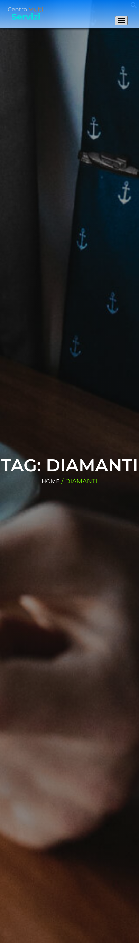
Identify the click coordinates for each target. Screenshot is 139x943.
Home (50, 481)
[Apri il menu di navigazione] (121, 20)
